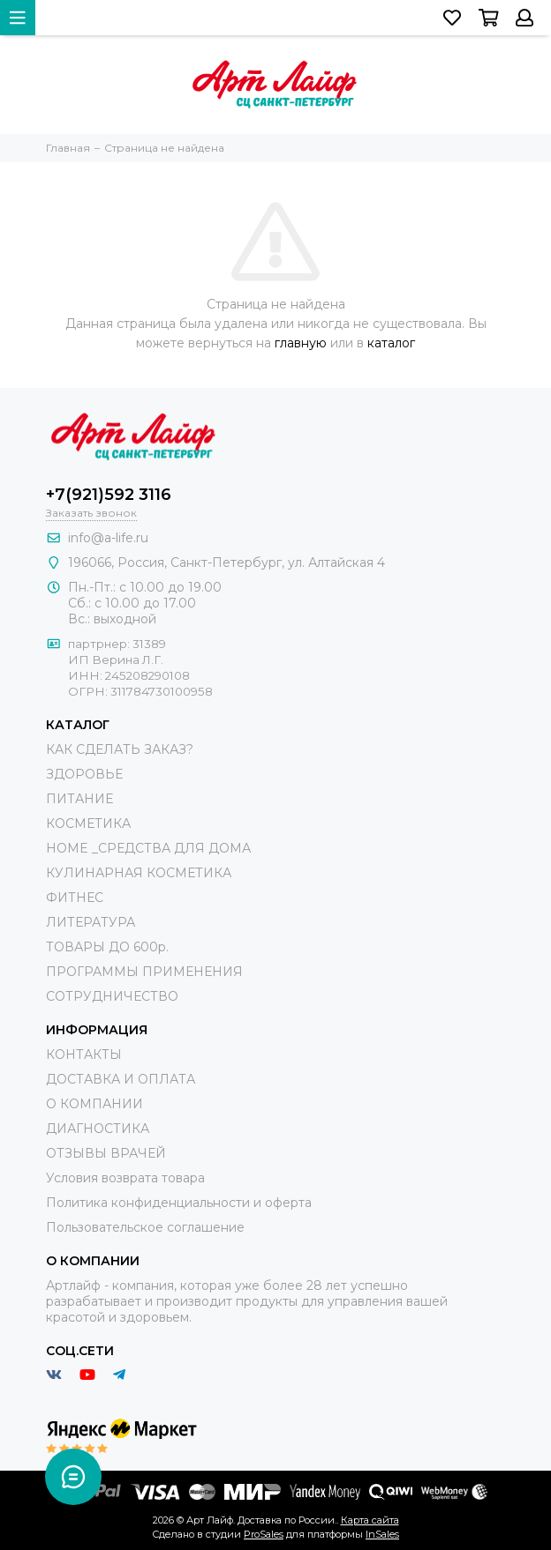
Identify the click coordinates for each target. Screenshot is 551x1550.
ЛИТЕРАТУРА (90, 922)
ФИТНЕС (74, 897)
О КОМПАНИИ (94, 1104)
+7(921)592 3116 (108, 494)
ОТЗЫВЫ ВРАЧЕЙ (106, 1153)
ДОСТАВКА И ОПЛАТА (120, 1079)
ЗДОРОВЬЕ (84, 774)
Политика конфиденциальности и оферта (179, 1203)
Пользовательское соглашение (145, 1227)
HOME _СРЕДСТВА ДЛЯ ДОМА (148, 848)
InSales (382, 1534)
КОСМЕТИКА (88, 823)
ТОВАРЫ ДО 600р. (107, 947)
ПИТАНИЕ (79, 799)
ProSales (263, 1534)
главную (301, 343)
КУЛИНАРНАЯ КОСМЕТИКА (138, 873)
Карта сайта (370, 1520)
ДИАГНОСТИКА (97, 1128)
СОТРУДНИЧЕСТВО (112, 996)
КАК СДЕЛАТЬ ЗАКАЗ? (119, 749)
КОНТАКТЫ (84, 1054)
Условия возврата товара (125, 1178)
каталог (391, 343)
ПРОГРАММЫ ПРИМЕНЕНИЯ (144, 972)
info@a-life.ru (108, 538)
